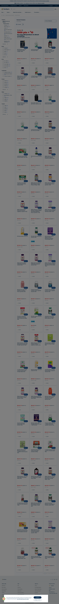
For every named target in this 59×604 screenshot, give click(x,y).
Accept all (37, 597)
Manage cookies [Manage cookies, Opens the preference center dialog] (37, 599)
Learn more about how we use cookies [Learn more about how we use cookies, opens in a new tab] (23, 599)
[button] (3, 598)
